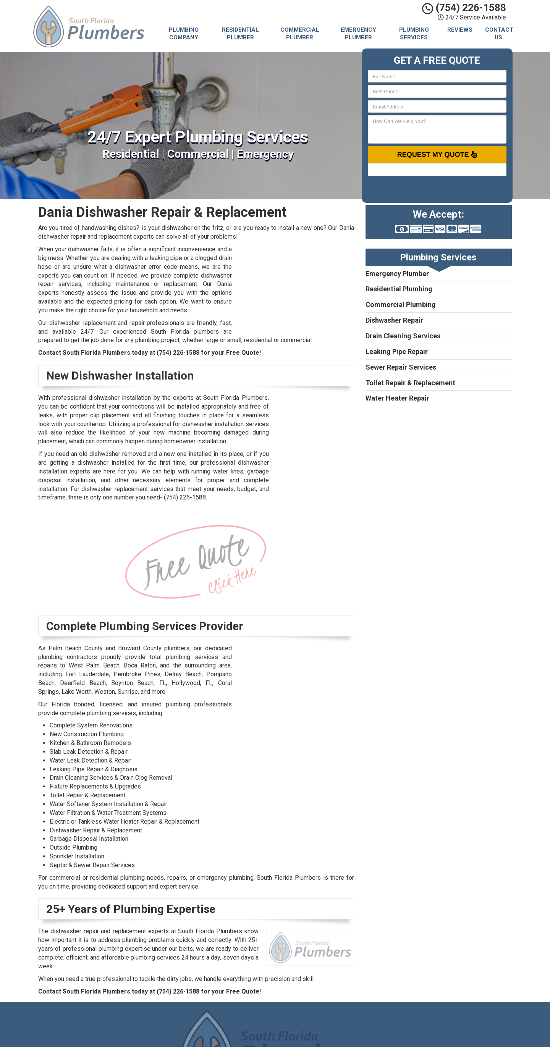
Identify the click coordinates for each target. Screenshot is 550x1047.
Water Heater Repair (397, 398)
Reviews (459, 29)
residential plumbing (117, 877)
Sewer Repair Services (401, 367)
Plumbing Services (414, 33)
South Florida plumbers (185, 331)
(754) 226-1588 (464, 7)
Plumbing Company (184, 33)
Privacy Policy (319, 1029)
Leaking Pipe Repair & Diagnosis (94, 769)
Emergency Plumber (358, 33)
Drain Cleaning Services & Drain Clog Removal (111, 777)
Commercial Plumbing (401, 305)
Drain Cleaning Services (403, 336)
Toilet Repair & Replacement (410, 383)
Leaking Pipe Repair (397, 351)
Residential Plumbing (399, 289)
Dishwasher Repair (394, 320)
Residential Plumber (240, 33)
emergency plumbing (225, 877)
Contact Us (499, 33)
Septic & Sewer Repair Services (92, 865)
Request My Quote (437, 154)
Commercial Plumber (299, 33)
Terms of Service (323, 1037)
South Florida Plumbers (331, 1020)
